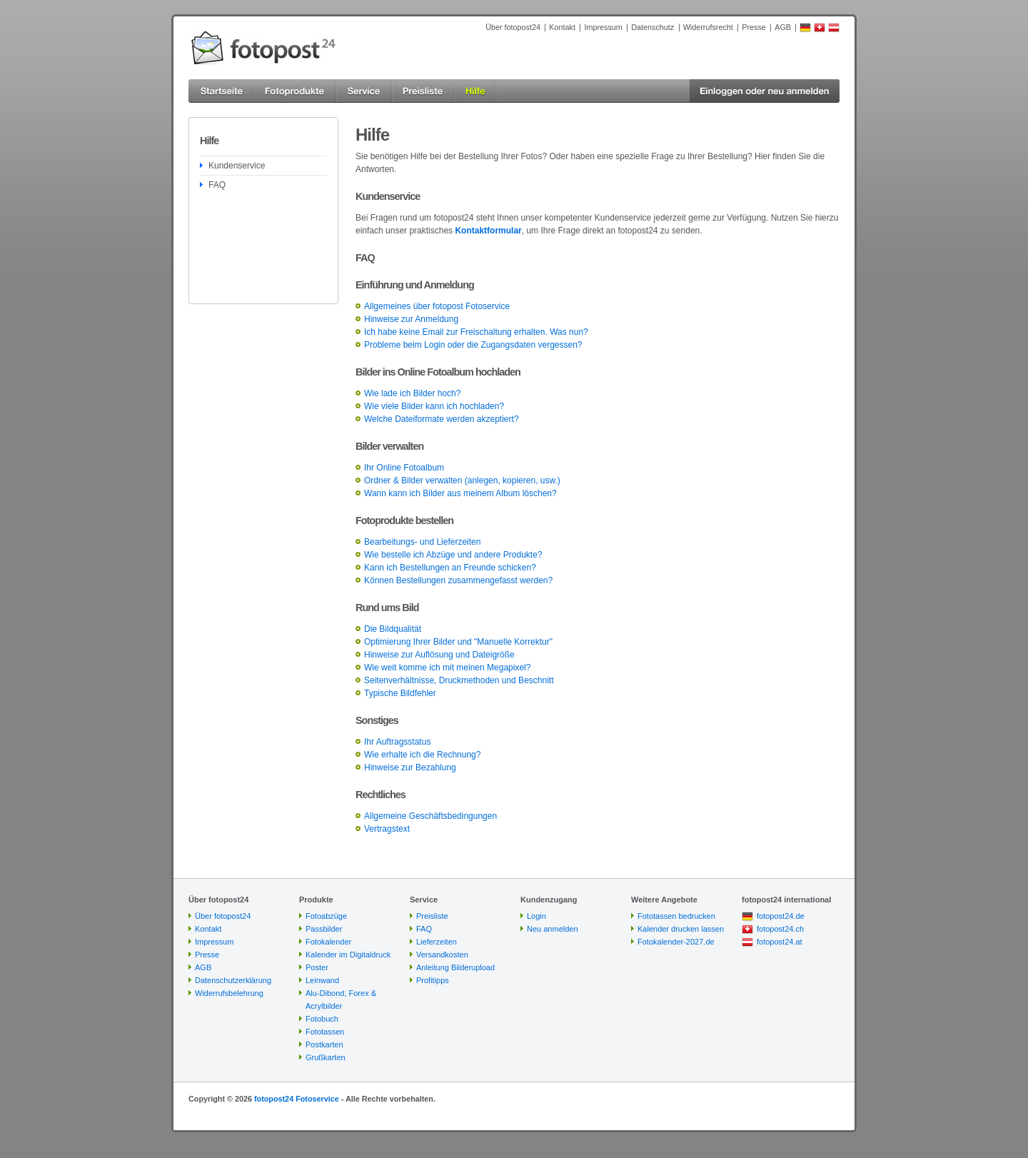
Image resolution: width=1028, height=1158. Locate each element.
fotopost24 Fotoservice (296, 1098)
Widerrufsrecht (708, 27)
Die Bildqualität (392, 629)
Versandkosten (442, 954)
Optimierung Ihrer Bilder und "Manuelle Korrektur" (458, 642)
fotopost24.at (779, 941)
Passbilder (324, 929)
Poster (317, 967)
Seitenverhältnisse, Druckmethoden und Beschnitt (458, 680)
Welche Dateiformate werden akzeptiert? (441, 419)
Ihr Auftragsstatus (397, 742)
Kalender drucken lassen (681, 929)
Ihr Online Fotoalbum (404, 468)
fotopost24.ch (780, 929)
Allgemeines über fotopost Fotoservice (437, 306)
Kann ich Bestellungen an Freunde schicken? (450, 568)
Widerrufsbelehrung (229, 993)
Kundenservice (236, 166)
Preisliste (432, 916)
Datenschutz (652, 27)
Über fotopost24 (512, 27)
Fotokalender (328, 941)
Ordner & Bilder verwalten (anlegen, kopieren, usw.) (462, 480)
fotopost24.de (781, 916)
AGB (783, 27)
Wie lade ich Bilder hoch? (412, 393)
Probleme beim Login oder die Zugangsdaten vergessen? (473, 345)
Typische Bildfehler (400, 693)
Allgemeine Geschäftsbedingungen (430, 816)
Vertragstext (387, 829)
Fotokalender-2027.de (676, 941)
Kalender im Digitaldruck (348, 954)
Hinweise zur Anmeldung (411, 319)
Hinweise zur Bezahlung (410, 767)
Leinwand (322, 980)
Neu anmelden (552, 929)
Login (536, 916)
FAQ (217, 185)
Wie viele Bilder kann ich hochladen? (434, 406)
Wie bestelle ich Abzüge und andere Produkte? (453, 555)
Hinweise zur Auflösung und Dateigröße (439, 655)
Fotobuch (322, 1018)
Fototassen (325, 1031)
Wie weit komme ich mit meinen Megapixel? (447, 668)
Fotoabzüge (326, 916)
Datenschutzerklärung (233, 980)
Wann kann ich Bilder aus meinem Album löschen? (460, 493)
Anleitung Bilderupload (455, 967)
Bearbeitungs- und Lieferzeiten (422, 542)
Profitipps (432, 980)
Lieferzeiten (436, 941)
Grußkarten (326, 1057)
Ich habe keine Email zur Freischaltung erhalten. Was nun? (476, 332)
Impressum (603, 27)
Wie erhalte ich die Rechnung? (422, 755)
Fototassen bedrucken (676, 916)
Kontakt (562, 27)
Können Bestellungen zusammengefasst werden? (458, 580)
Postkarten (324, 1044)
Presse (754, 27)
